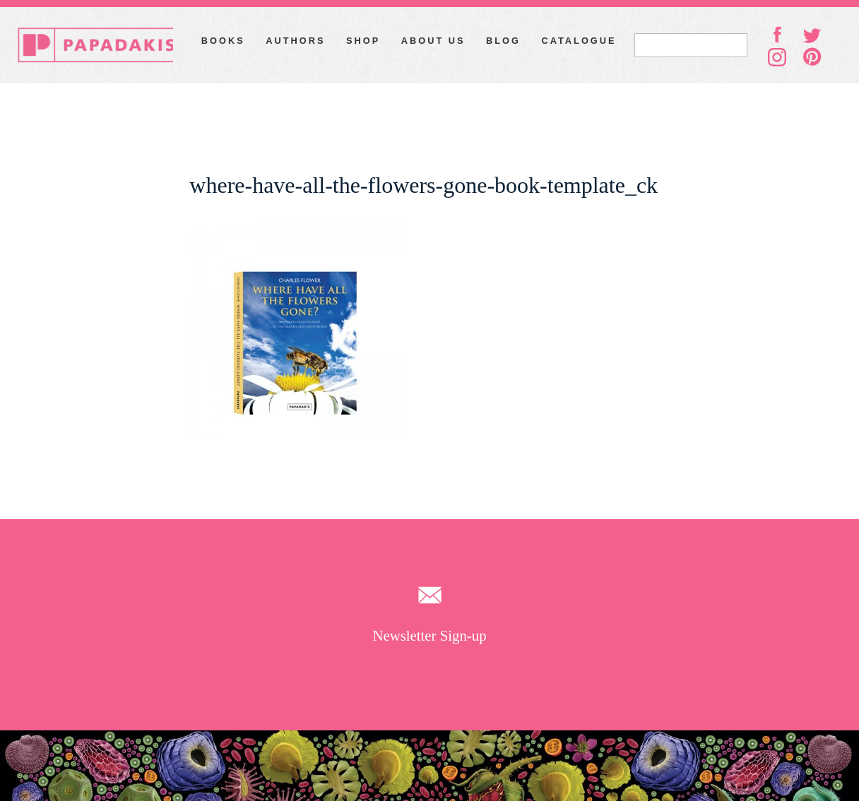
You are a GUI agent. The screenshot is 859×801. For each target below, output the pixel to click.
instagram (777, 57)
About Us (433, 40)
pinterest (812, 56)
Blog (503, 40)
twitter (812, 34)
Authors (295, 40)
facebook (777, 33)
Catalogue (578, 40)
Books (223, 40)
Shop (363, 40)
